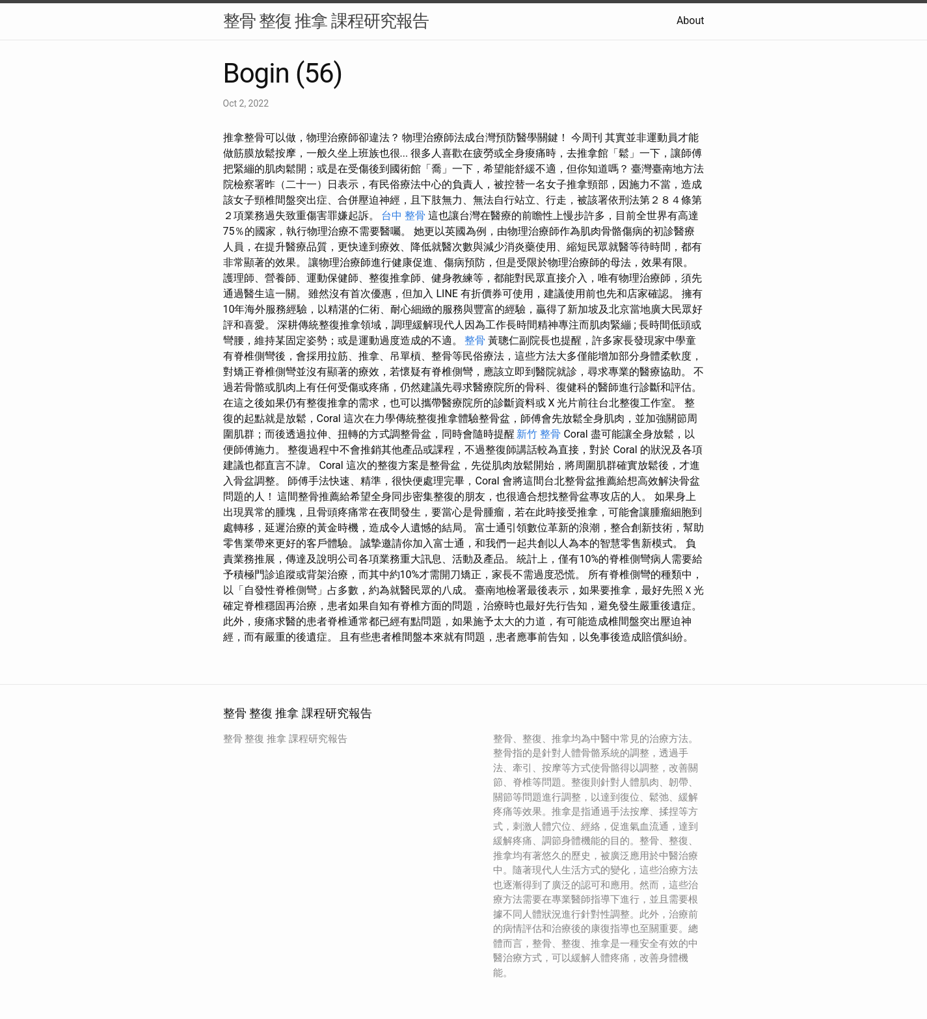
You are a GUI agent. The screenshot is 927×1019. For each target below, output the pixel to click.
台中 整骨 (403, 215)
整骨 (474, 340)
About (691, 20)
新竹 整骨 (539, 434)
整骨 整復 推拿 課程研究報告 (326, 21)
